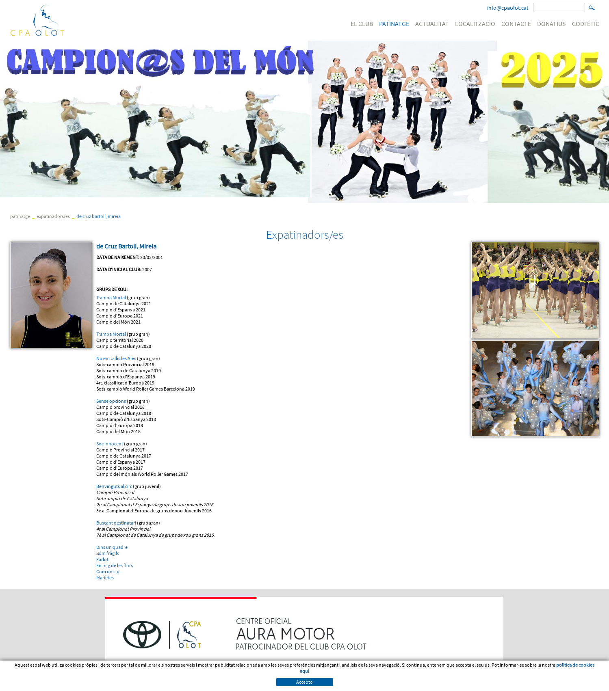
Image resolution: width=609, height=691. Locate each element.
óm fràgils (109, 553)
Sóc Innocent (109, 444)
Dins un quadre (112, 547)
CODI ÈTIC (585, 23)
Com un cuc (108, 571)
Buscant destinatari (116, 523)
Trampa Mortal (111, 297)
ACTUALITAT (432, 23)
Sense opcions (111, 401)
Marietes (105, 577)
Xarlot (102, 559)
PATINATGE (394, 23)
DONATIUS (551, 23)
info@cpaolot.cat (508, 7)
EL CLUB (362, 23)
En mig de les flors (114, 565)
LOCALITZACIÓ (475, 23)
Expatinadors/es (53, 216)
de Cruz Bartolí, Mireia (98, 216)
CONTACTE (516, 23)
